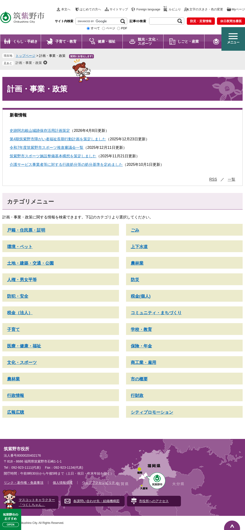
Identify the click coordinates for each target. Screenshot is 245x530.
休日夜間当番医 (231, 21)
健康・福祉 (106, 41)
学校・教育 (141, 329)
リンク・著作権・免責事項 (23, 482)
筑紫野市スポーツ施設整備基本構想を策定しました (53, 156)
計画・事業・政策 (29, 63)
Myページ (238, 9)
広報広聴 (15, 412)
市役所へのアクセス (154, 501)
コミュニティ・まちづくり (156, 312)
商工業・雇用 (143, 362)
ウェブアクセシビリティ (100, 482)
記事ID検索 (138, 21)
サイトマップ (119, 9)
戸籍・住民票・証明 (26, 230)
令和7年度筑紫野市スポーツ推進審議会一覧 (46, 148)
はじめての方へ (90, 9)
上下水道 (139, 246)
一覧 (231, 179)
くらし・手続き (25, 41)
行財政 (137, 395)
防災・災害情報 (201, 21)
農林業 (137, 263)
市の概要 (139, 379)
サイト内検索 (64, 21)
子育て (13, 329)
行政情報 (15, 395)
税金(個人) (141, 296)
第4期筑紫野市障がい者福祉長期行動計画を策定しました (58, 139)
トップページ (25, 56)
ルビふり (175, 9)
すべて (95, 28)
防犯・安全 (17, 296)
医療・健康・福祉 (24, 346)
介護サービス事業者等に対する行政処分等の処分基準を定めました (66, 165)
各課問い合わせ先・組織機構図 (96, 501)
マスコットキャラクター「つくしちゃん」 (37, 502)
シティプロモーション (152, 412)
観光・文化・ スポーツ (148, 41)
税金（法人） (20, 312)
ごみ (135, 230)
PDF (124, 28)
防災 (135, 279)
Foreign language (148, 9)
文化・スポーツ (22, 362)
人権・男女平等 (22, 279)
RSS (213, 179)
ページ (110, 28)
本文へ (65, 9)
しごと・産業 (188, 41)
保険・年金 (141, 346)
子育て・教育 (66, 41)
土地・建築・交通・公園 (30, 263)
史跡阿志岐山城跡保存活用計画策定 (40, 131)
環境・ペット (20, 246)
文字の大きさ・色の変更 (206, 9)
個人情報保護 (63, 482)
